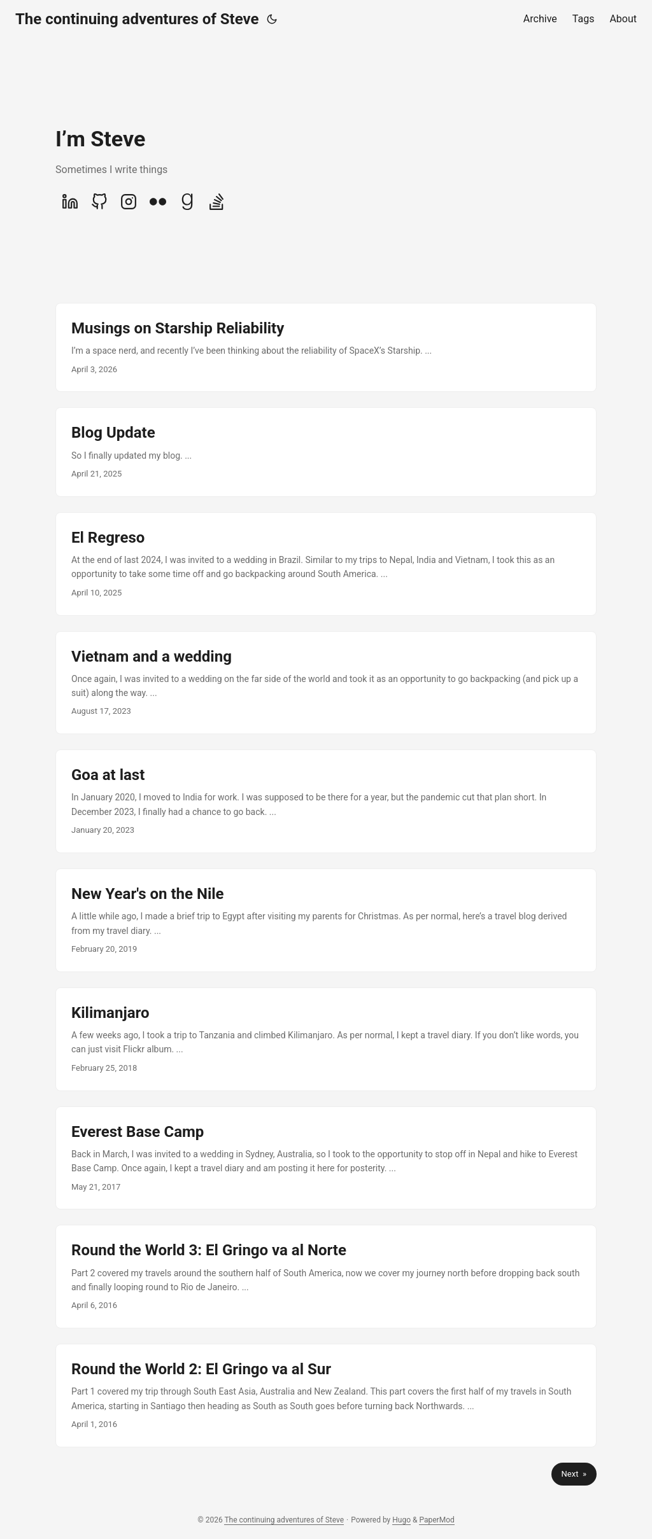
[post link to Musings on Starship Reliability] (326, 347)
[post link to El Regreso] (326, 564)
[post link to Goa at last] (326, 801)
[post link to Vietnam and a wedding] (326, 683)
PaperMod (436, 1519)
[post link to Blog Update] (326, 452)
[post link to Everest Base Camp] (326, 1158)
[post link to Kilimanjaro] (326, 1039)
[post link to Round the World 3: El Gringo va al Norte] (326, 1276)
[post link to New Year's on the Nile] (326, 920)
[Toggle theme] (272, 19)
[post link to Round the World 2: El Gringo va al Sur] (326, 1395)
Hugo (401, 1519)
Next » (574, 1474)
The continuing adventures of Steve (137, 19)
